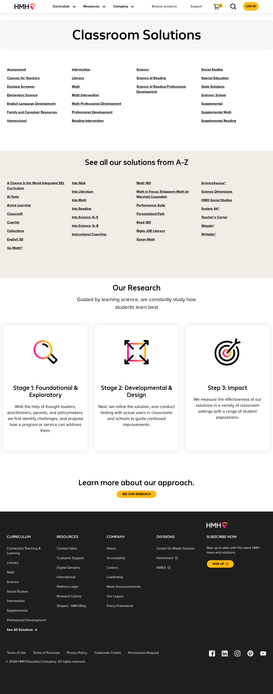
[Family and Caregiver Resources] (32, 112)
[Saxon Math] (145, 239)
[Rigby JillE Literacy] (150, 231)
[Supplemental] (212, 104)
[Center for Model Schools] (178, 548)
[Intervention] (81, 69)
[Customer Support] (78, 558)
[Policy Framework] (128, 606)
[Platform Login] (78, 587)
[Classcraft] (15, 214)
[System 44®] (210, 209)
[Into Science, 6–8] (85, 226)
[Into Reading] (81, 209)
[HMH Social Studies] (216, 200)
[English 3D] (15, 239)
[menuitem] (27, 6)
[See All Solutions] (28, 629)
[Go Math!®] (15, 248)
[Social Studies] (212, 69)
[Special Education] (215, 78)
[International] (78, 577)
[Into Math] (79, 200)
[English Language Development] (31, 104)
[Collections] (15, 231)
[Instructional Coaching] (89, 234)
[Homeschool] (16, 121)
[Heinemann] (178, 558)
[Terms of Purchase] (46, 653)
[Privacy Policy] (77, 653)
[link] (27, 6)
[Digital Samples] (78, 567)
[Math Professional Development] (96, 104)
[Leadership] (128, 577)
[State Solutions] (213, 87)
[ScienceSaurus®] (213, 183)
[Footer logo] (217, 525)
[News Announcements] (128, 587)
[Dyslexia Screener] (21, 87)
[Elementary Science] (22, 95)
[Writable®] (208, 234)
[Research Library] (78, 596)
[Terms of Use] (16, 653)
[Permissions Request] (143, 653)
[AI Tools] (13, 197)
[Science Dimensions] (216, 192)
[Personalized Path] (150, 214)
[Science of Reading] (151, 78)
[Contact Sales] (78, 548)
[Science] (142, 69)
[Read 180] (143, 222)
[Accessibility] (128, 558)
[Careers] (128, 567)
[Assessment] (16, 69)
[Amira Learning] (19, 205)
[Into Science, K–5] (85, 217)
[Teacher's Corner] (214, 217)
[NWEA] (178, 567)
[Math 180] (143, 183)
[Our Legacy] (128, 596)
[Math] (76, 87)
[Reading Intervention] (88, 121)
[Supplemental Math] (216, 112)
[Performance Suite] (150, 205)
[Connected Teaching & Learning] (28, 551)
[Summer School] (213, 95)
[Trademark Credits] (108, 653)
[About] (128, 548)
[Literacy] (78, 78)
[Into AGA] (79, 183)
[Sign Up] (220, 564)
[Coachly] (13, 222)
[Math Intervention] (85, 95)
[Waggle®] (208, 226)
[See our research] (136, 494)
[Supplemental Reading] (218, 121)
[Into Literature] (82, 192)
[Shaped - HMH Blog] (78, 606)
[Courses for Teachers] (23, 78)
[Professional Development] (92, 112)
